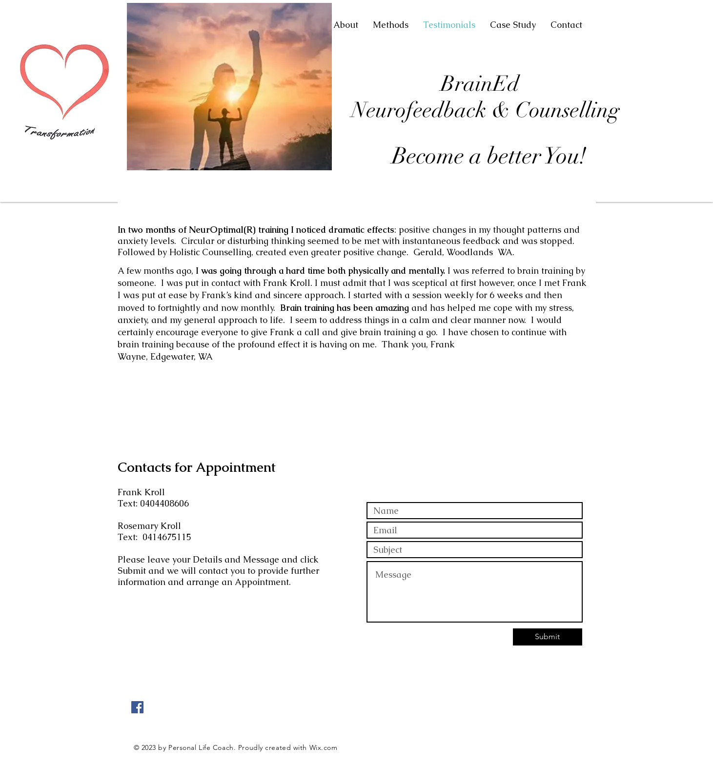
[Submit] (547, 636)
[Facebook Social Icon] (137, 707)
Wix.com (323, 747)
